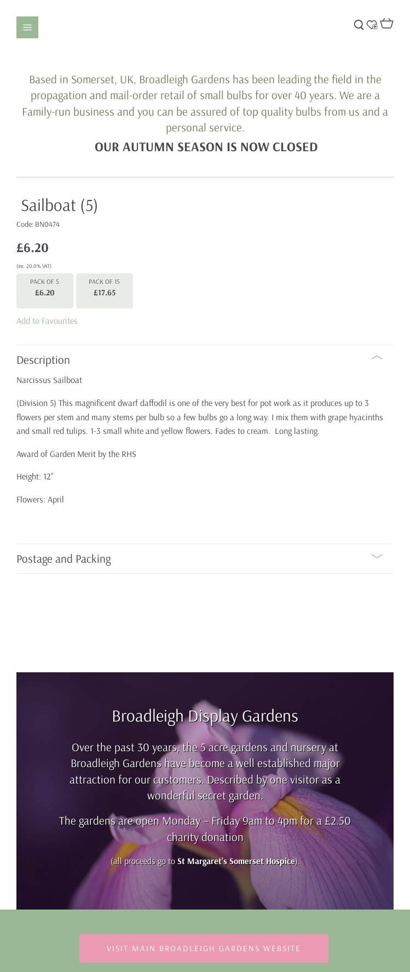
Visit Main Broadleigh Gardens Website (204, 948)
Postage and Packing (199, 558)
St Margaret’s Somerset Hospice (236, 860)
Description (199, 359)
